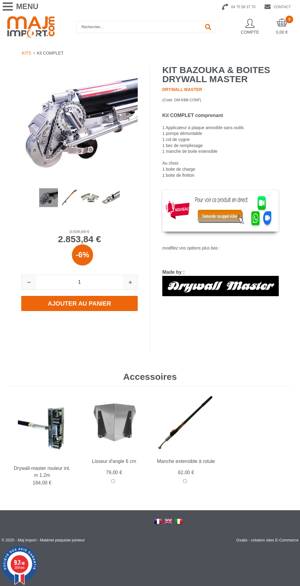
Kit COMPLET (50, 53)
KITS (26, 53)
